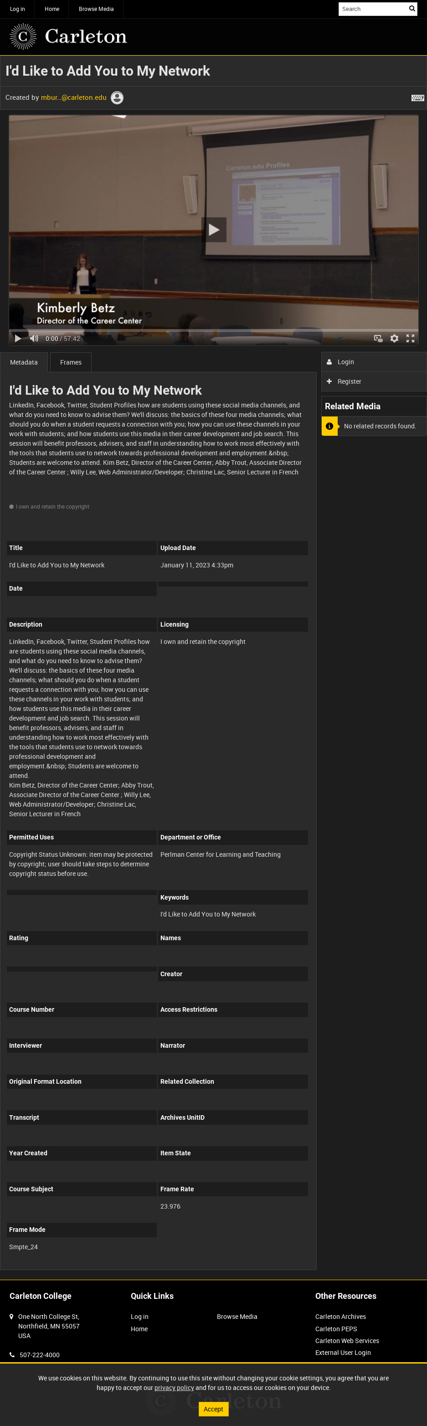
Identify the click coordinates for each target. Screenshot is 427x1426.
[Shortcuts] (418, 96)
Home (52, 8)
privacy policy (174, 1387)
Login (341, 361)
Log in (17, 8)
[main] (213, 668)
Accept (213, 1409)
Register (344, 381)
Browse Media (96, 8)
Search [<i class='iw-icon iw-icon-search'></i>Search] (412, 8)
